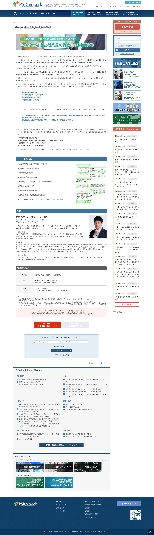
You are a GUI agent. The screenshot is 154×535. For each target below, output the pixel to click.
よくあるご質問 (61, 505)
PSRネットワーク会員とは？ (127, 31)
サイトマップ (60, 511)
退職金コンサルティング (74, 404)
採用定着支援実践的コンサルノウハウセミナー (127, 141)
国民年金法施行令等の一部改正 (29, 382)
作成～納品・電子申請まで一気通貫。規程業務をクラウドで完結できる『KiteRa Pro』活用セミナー (127, 262)
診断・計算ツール (112, 13)
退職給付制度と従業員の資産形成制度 (78, 434)
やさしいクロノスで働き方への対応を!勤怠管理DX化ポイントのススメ (127, 208)
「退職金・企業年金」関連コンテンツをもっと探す (61, 445)
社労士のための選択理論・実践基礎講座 (127, 151)
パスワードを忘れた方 (61, 355)
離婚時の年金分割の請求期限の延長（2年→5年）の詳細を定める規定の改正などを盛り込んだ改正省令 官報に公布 (39, 420)
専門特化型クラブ (119, 312)
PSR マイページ (129, 504)
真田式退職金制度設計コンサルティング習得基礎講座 (83, 389)
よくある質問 (111, 6)
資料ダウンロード (94, 13)
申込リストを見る (133, 2)
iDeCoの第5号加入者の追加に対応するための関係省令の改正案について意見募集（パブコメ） (39, 406)
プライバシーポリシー (91, 501)
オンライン (132, 136)
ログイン (61, 350)
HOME (15, 22)
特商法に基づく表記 (91, 514)
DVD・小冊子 (78, 13)
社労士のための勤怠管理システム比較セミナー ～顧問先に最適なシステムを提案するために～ (127, 172)
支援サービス (131, 13)
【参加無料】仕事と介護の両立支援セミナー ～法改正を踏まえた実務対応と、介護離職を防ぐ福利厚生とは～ (127, 275)
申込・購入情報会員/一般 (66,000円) (47, 325)
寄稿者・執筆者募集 (133, 6)
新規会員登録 (127, 27)
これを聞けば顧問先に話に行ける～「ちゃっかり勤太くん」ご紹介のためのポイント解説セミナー (127, 197)
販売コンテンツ (23, 22)
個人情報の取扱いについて (93, 505)
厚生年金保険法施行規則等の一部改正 (31, 385)
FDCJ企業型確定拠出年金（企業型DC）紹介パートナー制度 (39, 434)
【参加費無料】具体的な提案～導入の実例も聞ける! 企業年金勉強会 (86, 385)
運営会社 (59, 501)
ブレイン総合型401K (26, 439)
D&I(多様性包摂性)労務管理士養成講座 (126, 298)
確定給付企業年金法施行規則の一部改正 (32, 379)
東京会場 (132, 223)
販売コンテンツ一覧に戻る (97, 363)
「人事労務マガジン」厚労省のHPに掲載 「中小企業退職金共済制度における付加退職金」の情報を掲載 (39, 415)
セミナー (64, 13)
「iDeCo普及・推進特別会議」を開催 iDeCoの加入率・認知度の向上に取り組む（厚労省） (39, 410)
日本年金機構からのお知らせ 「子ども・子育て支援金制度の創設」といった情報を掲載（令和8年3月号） (39, 425)
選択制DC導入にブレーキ (74, 407)
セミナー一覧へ (127, 304)
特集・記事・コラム (48, 13)
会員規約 (87, 511)
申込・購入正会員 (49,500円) (75, 325)
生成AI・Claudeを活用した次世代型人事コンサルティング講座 (127, 228)
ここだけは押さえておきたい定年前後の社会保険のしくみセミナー (86, 381)
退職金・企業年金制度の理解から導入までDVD (81, 436)
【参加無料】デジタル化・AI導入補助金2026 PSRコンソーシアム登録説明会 (127, 250)
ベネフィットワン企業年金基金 (29, 436)
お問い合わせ (100, 6)
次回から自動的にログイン (62, 346)
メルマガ (121, 6)
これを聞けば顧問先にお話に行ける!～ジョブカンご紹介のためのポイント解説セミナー (127, 184)
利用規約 (87, 508)
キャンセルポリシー (91, 517)
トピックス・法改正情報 (29, 13)
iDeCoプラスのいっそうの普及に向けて (79, 409)
